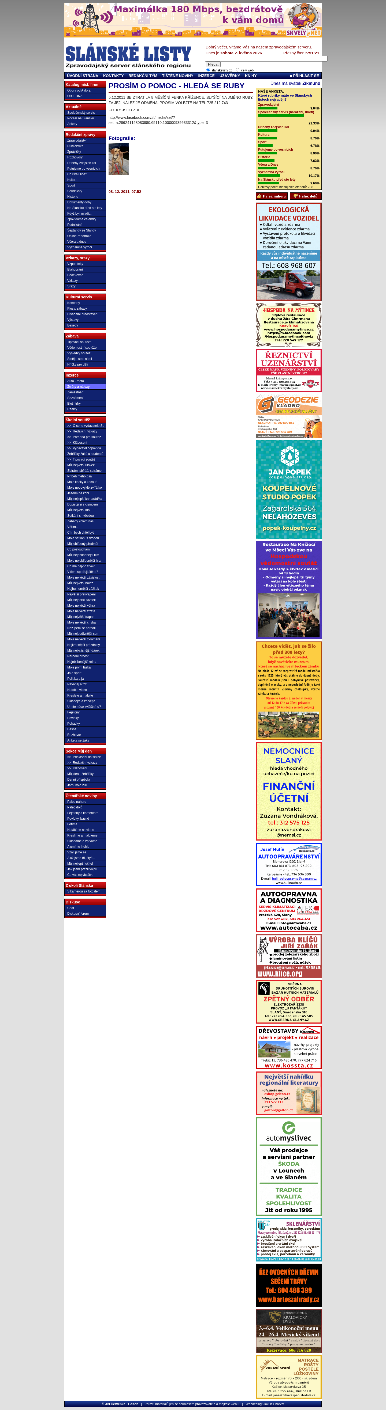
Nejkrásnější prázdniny (83, 645)
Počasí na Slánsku (80, 118)
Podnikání (74, 225)
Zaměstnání (75, 392)
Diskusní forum (78, 913)
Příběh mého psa (79, 476)
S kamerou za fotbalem (83, 891)
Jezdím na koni (78, 493)
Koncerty (73, 303)
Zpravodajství (77, 140)
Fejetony (73, 712)
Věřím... (73, 527)
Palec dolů (74, 807)
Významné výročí (79, 247)
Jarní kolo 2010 (78, 785)
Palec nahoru (76, 802)
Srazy (71, 286)
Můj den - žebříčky (80, 774)
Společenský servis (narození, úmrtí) (286, 112)
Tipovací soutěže (79, 342)
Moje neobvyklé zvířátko (84, 487)
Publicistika (75, 146)
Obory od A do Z (79, 90)
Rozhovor (74, 735)
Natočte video (77, 690)
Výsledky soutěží (79, 353)
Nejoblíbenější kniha (81, 662)
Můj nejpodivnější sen (82, 634)
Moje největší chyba (81, 622)
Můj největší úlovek (81, 465)
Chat (70, 908)
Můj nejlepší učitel (80, 863)
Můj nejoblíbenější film (83, 555)
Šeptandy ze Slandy (81, 230)
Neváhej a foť (77, 684)
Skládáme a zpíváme (82, 841)
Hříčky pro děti (77, 364)
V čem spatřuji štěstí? (82, 572)
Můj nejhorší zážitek (81, 600)
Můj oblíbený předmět (82, 544)
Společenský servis (81, 113)
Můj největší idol (78, 510)
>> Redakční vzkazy (82, 431)
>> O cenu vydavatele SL (85, 426)
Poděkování (75, 275)
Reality (72, 409)
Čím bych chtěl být (80, 532)
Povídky (73, 718)
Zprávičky (74, 152)
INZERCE (206, 76)
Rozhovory (75, 157)
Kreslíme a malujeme (82, 835)
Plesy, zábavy (77, 308)
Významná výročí (271, 172)
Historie (72, 197)
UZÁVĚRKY (230, 76)
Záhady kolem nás (80, 521)
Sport (71, 185)
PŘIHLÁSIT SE (304, 76)
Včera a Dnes (268, 164)
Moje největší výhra (81, 605)
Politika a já (75, 679)
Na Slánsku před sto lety (84, 208)
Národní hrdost (77, 656)
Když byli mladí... (79, 213)
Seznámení (75, 398)
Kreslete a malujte (80, 695)
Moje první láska (79, 667)
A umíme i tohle (78, 847)
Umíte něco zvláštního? (84, 707)
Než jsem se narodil (81, 628)
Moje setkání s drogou (83, 538)
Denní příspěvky (79, 779)
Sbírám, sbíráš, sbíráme (84, 471)
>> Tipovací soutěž (81, 459)
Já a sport (74, 673)
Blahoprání (75, 269)
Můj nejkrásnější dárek (83, 650)
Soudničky (74, 191)
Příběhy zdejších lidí (81, 163)
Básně (71, 729)
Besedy (72, 325)
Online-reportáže (79, 236)
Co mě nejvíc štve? (81, 566)
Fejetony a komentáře (82, 813)
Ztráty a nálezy (78, 387)
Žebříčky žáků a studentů (85, 454)
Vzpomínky (75, 264)
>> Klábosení (77, 442)
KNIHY (251, 76)
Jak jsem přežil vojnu (82, 869)
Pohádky (73, 723)
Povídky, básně (78, 818)
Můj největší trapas (80, 617)
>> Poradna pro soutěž (84, 437)
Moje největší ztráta (81, 611)
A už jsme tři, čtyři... (81, 858)
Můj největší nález (80, 583)
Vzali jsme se (76, 852)
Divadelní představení (82, 314)
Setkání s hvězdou (80, 516)
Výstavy (73, 320)
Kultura (72, 180)
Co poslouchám (78, 549)
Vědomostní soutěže (81, 347)
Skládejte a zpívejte (81, 701)
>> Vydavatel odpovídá (84, 448)
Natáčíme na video (80, 830)
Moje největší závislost (83, 577)
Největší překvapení (81, 594)
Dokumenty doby (79, 202)
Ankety (72, 124)
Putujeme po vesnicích (83, 168)
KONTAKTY (113, 76)
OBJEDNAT (75, 96)
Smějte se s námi (79, 359)
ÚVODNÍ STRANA (82, 76)
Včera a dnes (76, 242)
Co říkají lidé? (77, 174)
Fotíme (72, 824)
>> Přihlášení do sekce (84, 757)
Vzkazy (72, 281)
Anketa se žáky (78, 740)
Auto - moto (75, 381)
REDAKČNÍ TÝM (142, 76)
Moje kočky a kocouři (82, 482)
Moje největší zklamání (83, 639)
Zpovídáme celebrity (81, 219)
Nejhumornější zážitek (83, 589)
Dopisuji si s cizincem (82, 504)
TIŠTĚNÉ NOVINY (178, 76)
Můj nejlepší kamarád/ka (84, 499)
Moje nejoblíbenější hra (84, 561)
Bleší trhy (74, 403)
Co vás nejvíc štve (80, 875)
